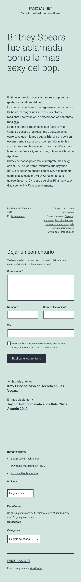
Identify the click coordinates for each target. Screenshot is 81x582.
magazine (62, 228)
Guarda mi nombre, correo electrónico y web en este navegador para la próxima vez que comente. (38, 345)
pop (57, 97)
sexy (16, 122)
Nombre (12, 307)
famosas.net (40, 8)
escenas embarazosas (57, 224)
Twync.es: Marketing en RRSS (28, 465)
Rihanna (64, 232)
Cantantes (68, 212)
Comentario (15, 271)
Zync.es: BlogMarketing (24, 473)
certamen (30, 107)
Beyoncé (27, 151)
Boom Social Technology (25, 458)
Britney (50, 136)
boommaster (18, 216)
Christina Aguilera (64, 220)
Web (9, 325)
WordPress (36, 568)
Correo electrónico (54, 307)
